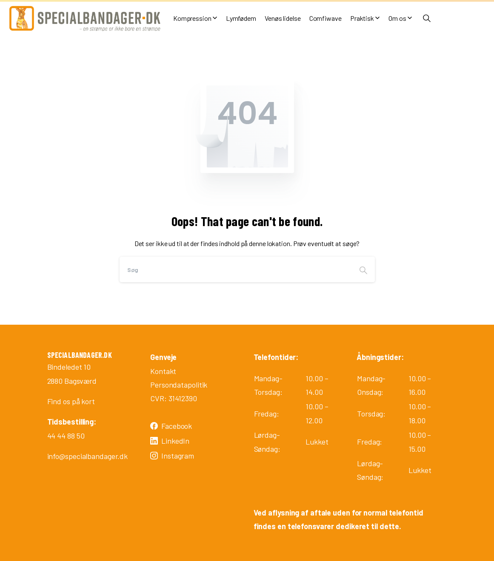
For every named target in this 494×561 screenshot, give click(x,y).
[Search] (236, 269)
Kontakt (163, 371)
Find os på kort (71, 401)
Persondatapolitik (178, 384)
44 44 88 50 (66, 435)
